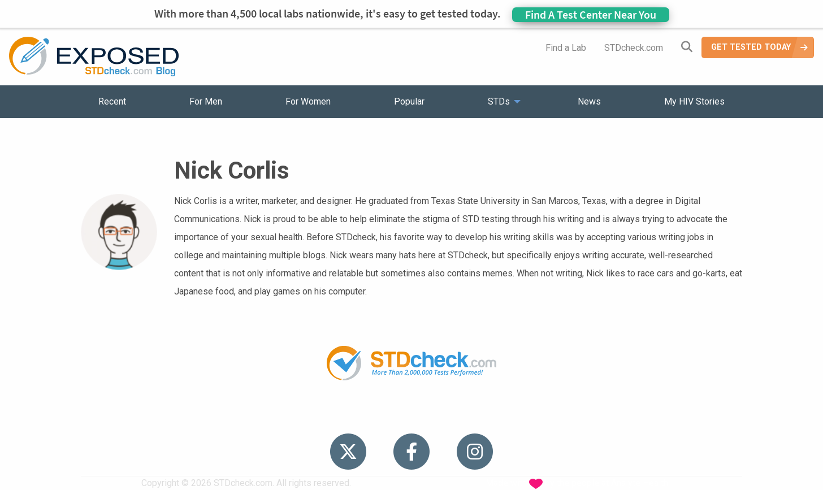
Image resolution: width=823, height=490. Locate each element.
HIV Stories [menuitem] (382, 415)
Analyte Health (639, 483)
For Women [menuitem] (308, 101)
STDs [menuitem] (499, 101)
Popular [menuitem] (409, 101)
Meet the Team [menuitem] (564, 415)
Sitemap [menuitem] (500, 415)
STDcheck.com (633, 47)
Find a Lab (565, 47)
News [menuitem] (589, 101)
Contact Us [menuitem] (444, 415)
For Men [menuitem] (205, 101)
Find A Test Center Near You (590, 14)
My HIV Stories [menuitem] (694, 101)
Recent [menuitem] (112, 101)
